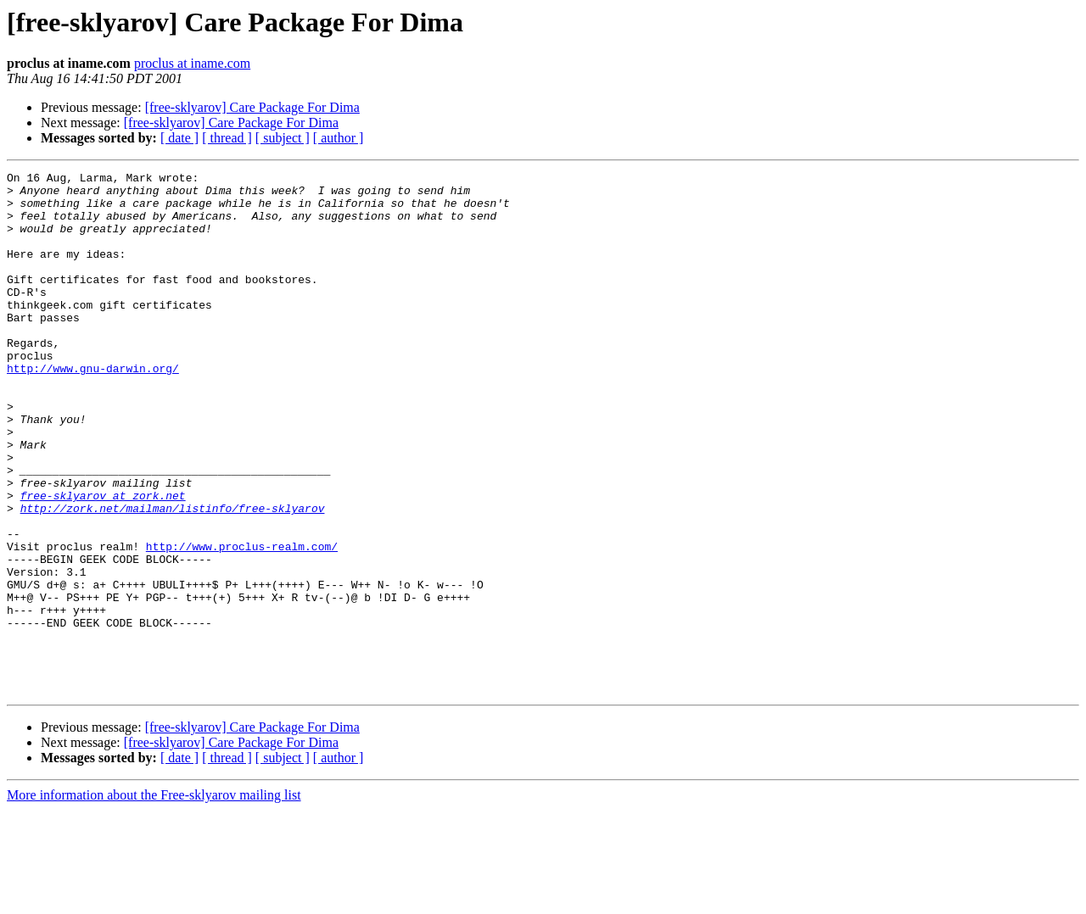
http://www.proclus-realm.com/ (242, 622)
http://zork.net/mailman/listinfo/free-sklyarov (172, 576)
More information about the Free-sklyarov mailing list (154, 899)
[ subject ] (282, 138)
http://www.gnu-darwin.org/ (93, 408)
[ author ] (338, 138)
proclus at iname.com (192, 63)
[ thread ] (227, 138)
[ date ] (179, 138)
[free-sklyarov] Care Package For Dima (252, 107)
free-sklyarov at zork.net (103, 561)
